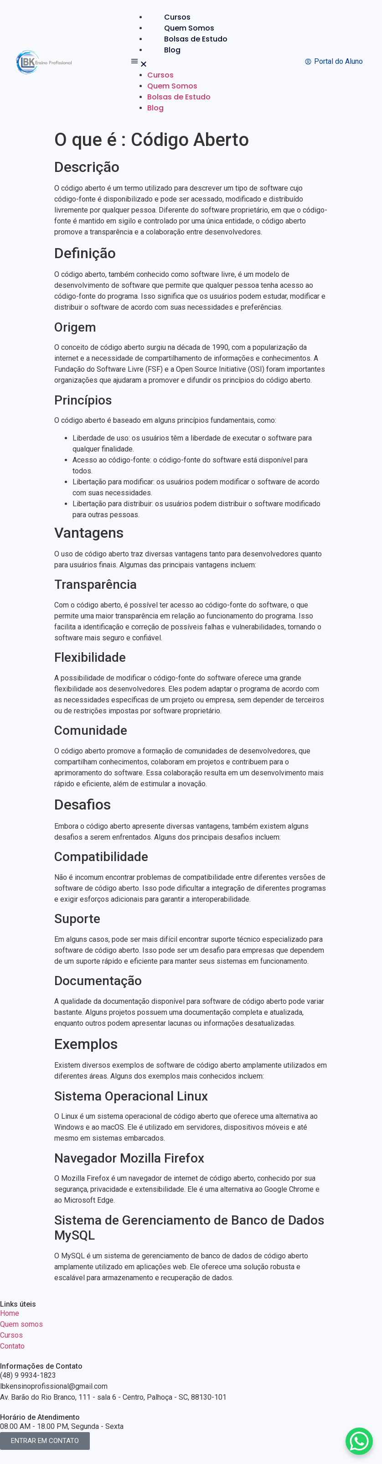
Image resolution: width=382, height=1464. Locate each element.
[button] (186, 63)
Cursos (177, 17)
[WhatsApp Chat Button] (359, 1441)
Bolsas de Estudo (195, 39)
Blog (172, 50)
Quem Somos (189, 28)
